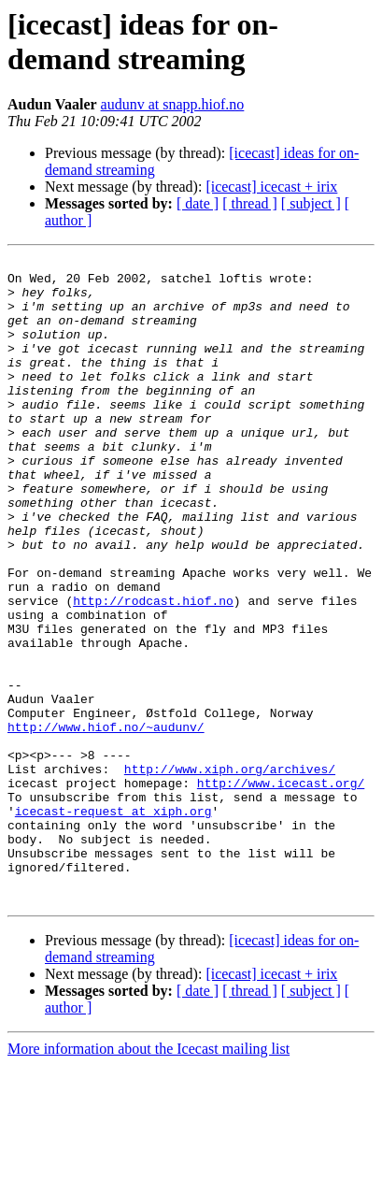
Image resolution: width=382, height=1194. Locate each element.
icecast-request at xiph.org (113, 922)
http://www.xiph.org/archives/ (229, 872)
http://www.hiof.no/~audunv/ (106, 821)
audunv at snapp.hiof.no (173, 104)
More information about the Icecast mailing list (148, 1178)
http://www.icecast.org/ (280, 889)
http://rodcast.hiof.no (153, 670)
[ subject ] (311, 203)
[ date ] (198, 203)
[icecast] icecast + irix (271, 186)
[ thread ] (249, 203)
